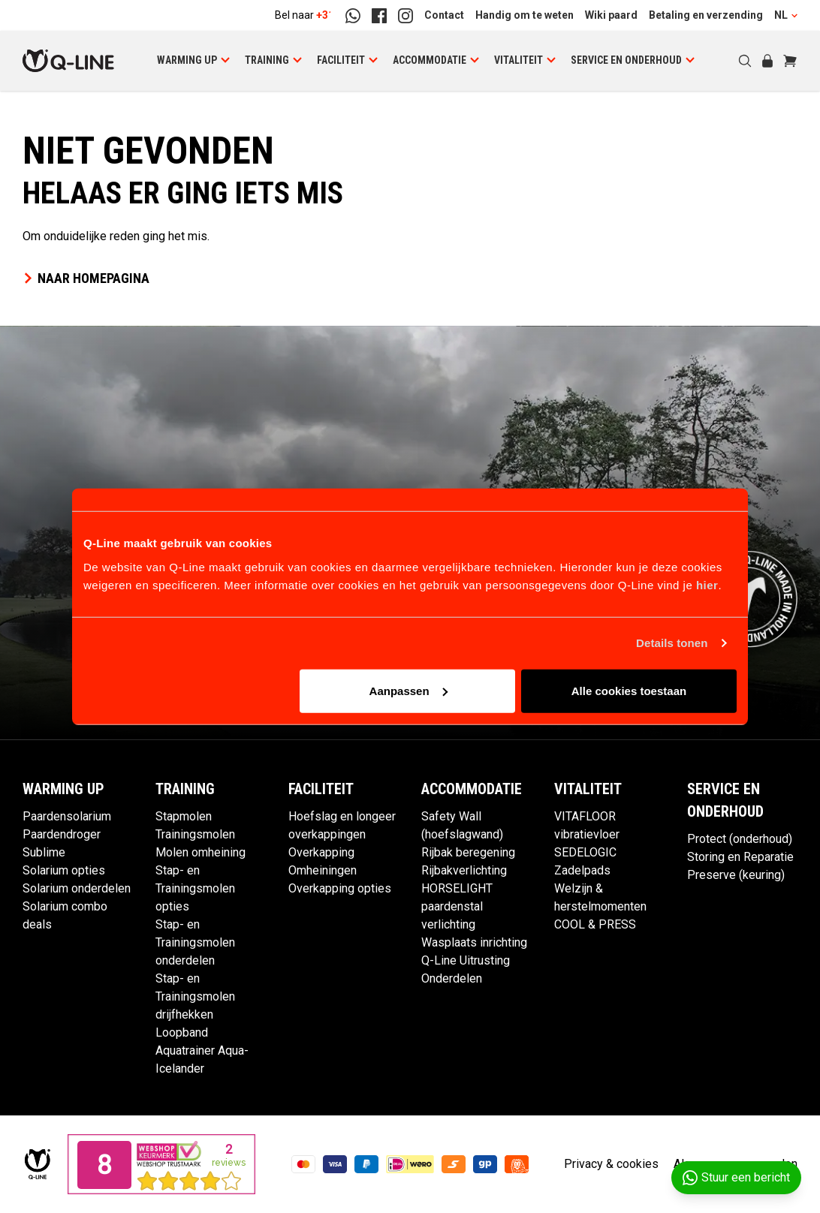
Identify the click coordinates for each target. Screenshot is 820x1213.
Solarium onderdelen (77, 888)
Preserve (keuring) (736, 875)
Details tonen (671, 643)
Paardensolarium (67, 816)
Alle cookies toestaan (628, 690)
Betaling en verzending (706, 15)
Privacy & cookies (611, 1164)
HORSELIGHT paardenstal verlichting (457, 906)
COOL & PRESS (595, 924)
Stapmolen (183, 816)
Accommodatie (429, 60)
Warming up (187, 60)
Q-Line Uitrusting (465, 960)
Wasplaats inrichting (474, 942)
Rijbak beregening (468, 852)
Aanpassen (408, 690)
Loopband (181, 1032)
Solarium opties (64, 870)
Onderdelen (451, 978)
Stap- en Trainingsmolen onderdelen (195, 942)
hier (707, 584)
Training (267, 60)
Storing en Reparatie (740, 857)
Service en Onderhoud (626, 60)
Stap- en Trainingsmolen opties (195, 888)
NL (785, 15)
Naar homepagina (86, 278)
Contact (444, 15)
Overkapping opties (339, 888)
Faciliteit (341, 60)
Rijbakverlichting (464, 870)
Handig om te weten (524, 15)
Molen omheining (200, 852)
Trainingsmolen (195, 834)
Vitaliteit (518, 60)
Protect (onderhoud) (739, 839)
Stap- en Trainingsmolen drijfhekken (195, 996)
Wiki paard (611, 15)
